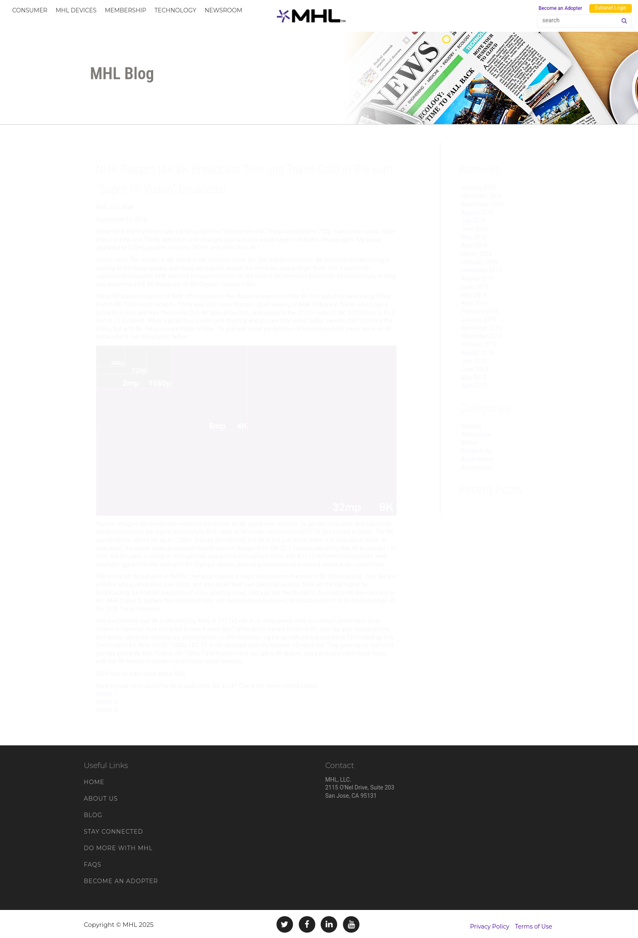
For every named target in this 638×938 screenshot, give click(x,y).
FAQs (93, 864)
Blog (93, 815)
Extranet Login (610, 8)
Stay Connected (113, 831)
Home (94, 782)
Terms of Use (533, 926)
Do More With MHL (118, 848)
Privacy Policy (489, 926)
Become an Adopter (560, 8)
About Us (101, 798)
